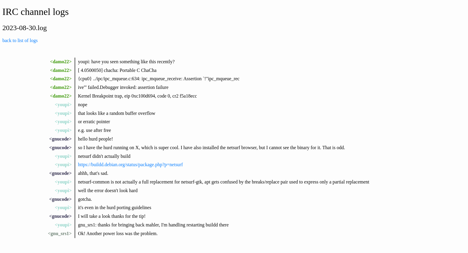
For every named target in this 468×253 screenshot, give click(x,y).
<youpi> (63, 104)
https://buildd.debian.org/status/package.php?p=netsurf (130, 164)
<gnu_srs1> (60, 233)
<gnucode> (60, 138)
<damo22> (61, 61)
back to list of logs (20, 40)
